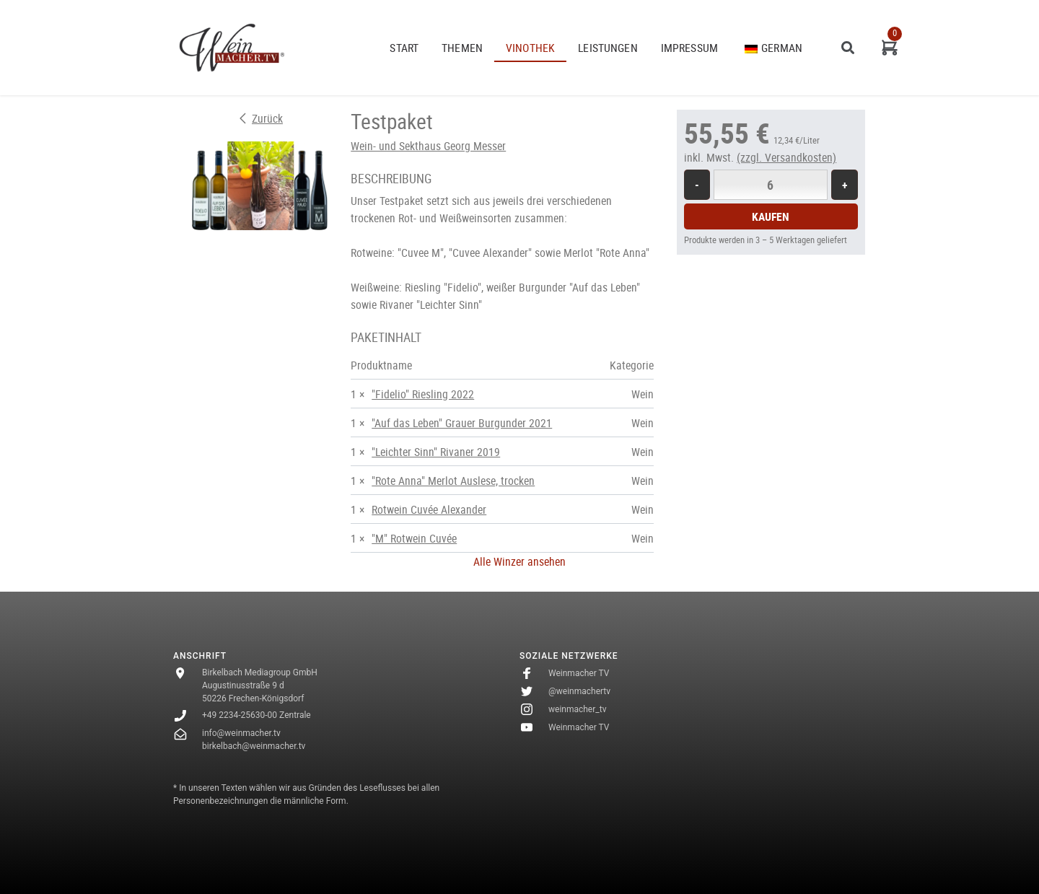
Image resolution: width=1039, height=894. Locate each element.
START (404, 48)
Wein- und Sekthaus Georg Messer (428, 146)
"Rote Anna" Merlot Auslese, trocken (453, 480)
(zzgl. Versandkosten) (786, 157)
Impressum (689, 48)
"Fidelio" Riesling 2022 (423, 394)
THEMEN (462, 48)
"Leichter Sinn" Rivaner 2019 (436, 452)
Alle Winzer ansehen (519, 561)
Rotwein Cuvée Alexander (429, 509)
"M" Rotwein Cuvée (414, 538)
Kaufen (770, 216)
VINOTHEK (530, 48)
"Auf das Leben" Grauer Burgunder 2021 (462, 423)
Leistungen (608, 48)
